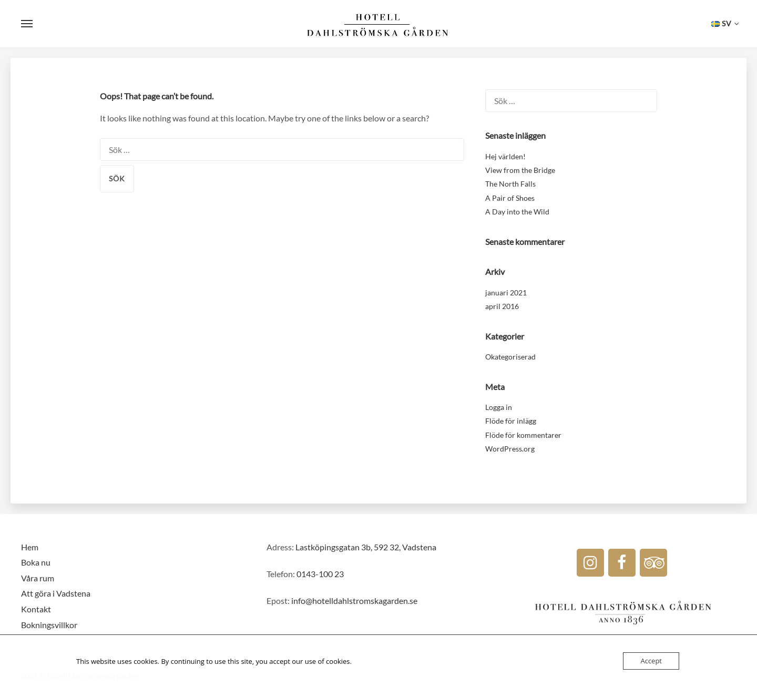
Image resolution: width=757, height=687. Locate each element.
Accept (651, 660)
